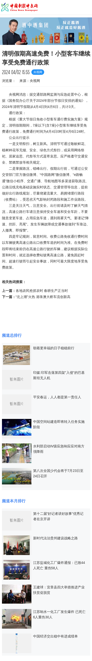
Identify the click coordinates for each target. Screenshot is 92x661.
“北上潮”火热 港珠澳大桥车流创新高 (43, 297)
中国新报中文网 (19, 7)
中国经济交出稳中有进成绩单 (55, 636)
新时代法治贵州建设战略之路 (55, 538)
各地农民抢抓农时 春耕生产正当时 (42, 291)
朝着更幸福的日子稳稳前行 (53, 348)
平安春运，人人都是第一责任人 (57, 397)
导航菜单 (86, 7)
